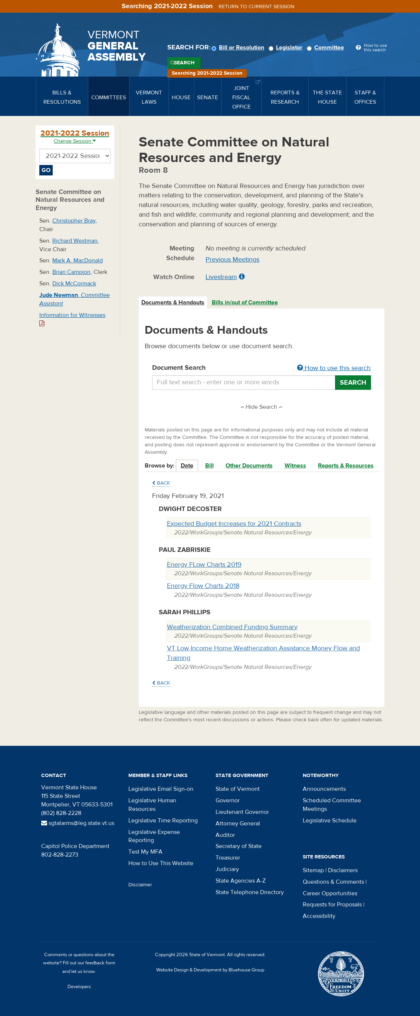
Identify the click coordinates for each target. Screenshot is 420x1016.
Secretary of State (239, 846)
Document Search (261, 368)
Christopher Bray (74, 220)
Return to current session (256, 6)
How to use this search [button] (334, 368)
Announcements (324, 789)
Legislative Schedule (330, 820)
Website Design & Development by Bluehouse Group (210, 970)
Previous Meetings (232, 259)
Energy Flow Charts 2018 (203, 586)
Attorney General (238, 823)
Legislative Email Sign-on (160, 789)
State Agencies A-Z (241, 880)
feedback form (100, 963)
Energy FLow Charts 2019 (204, 564)
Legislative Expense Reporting (154, 836)
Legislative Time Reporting (163, 820)
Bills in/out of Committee (245, 302)
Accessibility (319, 916)
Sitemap (313, 870)
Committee (326, 47)
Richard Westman (75, 241)
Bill (209, 465)
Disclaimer (140, 884)
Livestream (221, 277)
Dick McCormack (74, 283)
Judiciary (227, 869)
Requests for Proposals (332, 904)
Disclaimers (343, 870)
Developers (79, 987)
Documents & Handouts (172, 302)
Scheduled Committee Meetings (332, 805)
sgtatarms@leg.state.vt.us (77, 823)
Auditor (225, 835)
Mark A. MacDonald (77, 260)
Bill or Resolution (239, 47)
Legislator (286, 47)
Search (184, 62)
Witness (295, 465)
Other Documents (249, 465)
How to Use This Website (160, 863)
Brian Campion (71, 272)
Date (187, 465)
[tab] (173, 303)
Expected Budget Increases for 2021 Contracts (234, 524)
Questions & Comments (333, 882)
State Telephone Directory (250, 892)
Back (161, 483)
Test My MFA (145, 851)
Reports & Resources (346, 465)
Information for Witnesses (72, 319)
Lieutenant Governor (242, 812)
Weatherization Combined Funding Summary (232, 627)
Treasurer (228, 857)
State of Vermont (238, 789)
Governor (228, 800)
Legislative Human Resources (152, 805)
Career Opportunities (330, 893)
